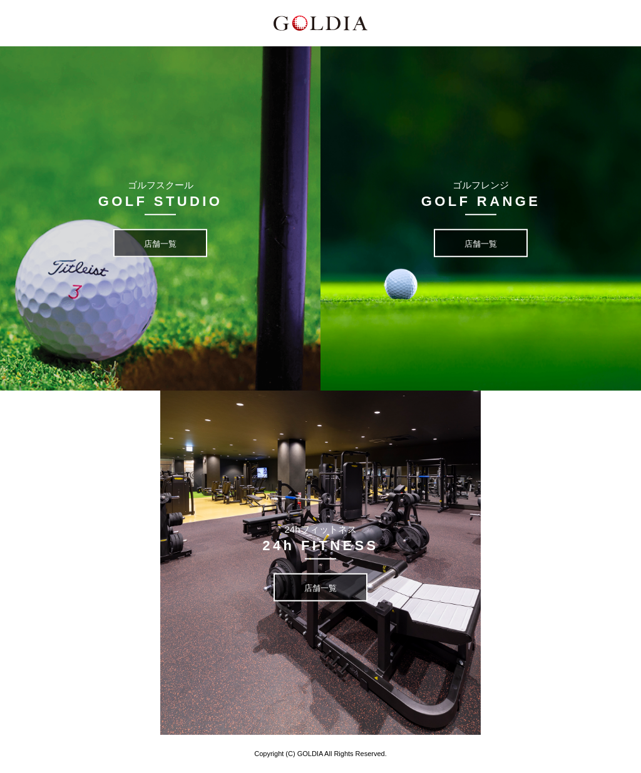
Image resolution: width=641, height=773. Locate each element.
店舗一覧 (160, 243)
